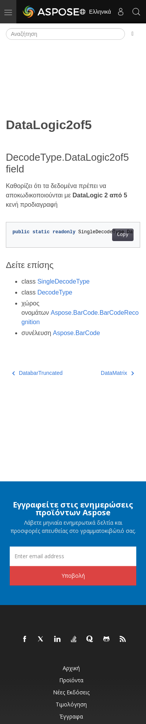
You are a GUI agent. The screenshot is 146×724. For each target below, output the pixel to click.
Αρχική (71, 668)
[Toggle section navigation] (132, 34)
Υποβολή (73, 575)
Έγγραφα (71, 716)
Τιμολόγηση (71, 704)
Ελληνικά (95, 11)
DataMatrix (117, 373)
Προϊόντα (71, 680)
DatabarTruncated (37, 373)
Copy (122, 235)
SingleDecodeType (63, 281)
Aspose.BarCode (76, 333)
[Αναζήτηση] (65, 34)
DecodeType (54, 292)
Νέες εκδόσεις (71, 692)
